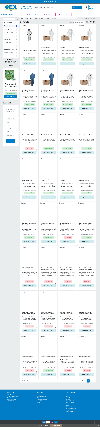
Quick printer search (9, 132)
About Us (39, 394)
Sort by (72, 22)
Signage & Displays (70, 406)
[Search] (58, 7)
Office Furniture (69, 394)
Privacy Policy (40, 400)
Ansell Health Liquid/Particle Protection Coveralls (48, 46)
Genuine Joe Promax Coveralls (48, 356)
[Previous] (85, 381)
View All (11, 65)
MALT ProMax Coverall (84, 356)
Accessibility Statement (42, 396)
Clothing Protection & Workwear (42, 18)
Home (21, 18)
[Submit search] (17, 19)
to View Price (10, 96)
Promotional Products (70, 403)
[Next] (91, 381)
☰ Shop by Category (7, 14)
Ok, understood (56, 425)
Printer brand (10, 109)
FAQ (38, 397)
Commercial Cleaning (70, 411)
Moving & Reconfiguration (71, 400)
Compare (24, 25)
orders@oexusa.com (12, 399)
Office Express (10, 394)
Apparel (67, 405)
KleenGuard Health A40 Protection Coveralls (65, 224)
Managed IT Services (70, 409)
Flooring (67, 396)
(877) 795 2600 (10, 400)
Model (7, 122)
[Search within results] (9, 19)
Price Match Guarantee (42, 399)
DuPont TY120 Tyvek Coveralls (29, 46)
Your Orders (39, 403)
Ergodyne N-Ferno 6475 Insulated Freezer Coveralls (28, 135)
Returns (38, 402)
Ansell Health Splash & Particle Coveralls (48, 180)
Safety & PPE (28, 18)
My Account (92, 7)
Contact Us (10, 392)
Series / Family (9, 115)
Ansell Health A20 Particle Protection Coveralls (28, 91)
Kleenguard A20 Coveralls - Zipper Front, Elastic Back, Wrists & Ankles (66, 358)
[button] (85, 7)
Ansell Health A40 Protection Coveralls (67, 46)
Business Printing (70, 402)
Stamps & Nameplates (71, 408)
